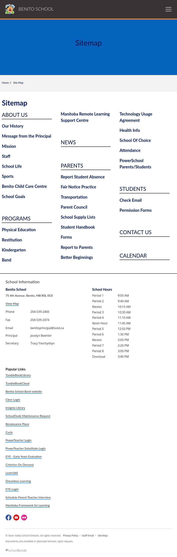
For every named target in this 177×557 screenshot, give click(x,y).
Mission (9, 146)
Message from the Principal (26, 136)
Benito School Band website (24, 391)
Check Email (131, 200)
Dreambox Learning (18, 481)
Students (133, 189)
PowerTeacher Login (19, 440)
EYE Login (12, 489)
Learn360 (12, 472)
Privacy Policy (70, 535)
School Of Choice (135, 140)
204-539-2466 (39, 312)
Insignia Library (15, 407)
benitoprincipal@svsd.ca (47, 328)
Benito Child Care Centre (24, 186)
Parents (72, 165)
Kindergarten (14, 249)
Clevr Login (13, 399)
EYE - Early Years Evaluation (24, 456)
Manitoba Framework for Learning (28, 505)
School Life (12, 166)
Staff (6, 156)
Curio (9, 432)
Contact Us (135, 232)
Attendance (130, 150)
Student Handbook (78, 227)
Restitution (12, 239)
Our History (12, 125)
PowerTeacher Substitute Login (26, 448)
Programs (16, 218)
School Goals (13, 196)
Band (6, 259)
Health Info (130, 130)
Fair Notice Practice (78, 186)
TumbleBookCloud (17, 383)
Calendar (133, 255)
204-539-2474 (39, 320)
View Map (12, 303)
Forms (66, 237)
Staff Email (88, 535)
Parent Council (74, 207)
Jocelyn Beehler (41, 336)
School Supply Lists (78, 217)
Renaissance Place (17, 424)
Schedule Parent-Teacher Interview (28, 497)
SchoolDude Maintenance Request (28, 416)
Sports (8, 176)
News (68, 142)
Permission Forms (136, 210)
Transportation (74, 197)
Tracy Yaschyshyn (42, 343)
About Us (15, 115)
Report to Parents (77, 247)
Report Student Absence (83, 176)
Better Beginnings (77, 257)
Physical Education (19, 229)
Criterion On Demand (20, 464)
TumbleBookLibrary (18, 375)
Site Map (102, 535)
